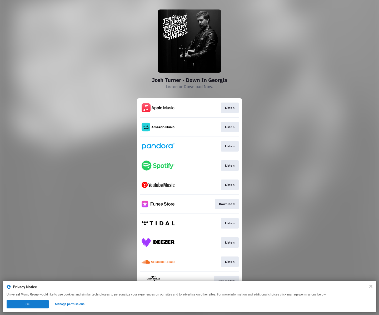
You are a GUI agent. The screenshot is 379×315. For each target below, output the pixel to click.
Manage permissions (70, 304)
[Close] (371, 286)
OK (28, 304)
